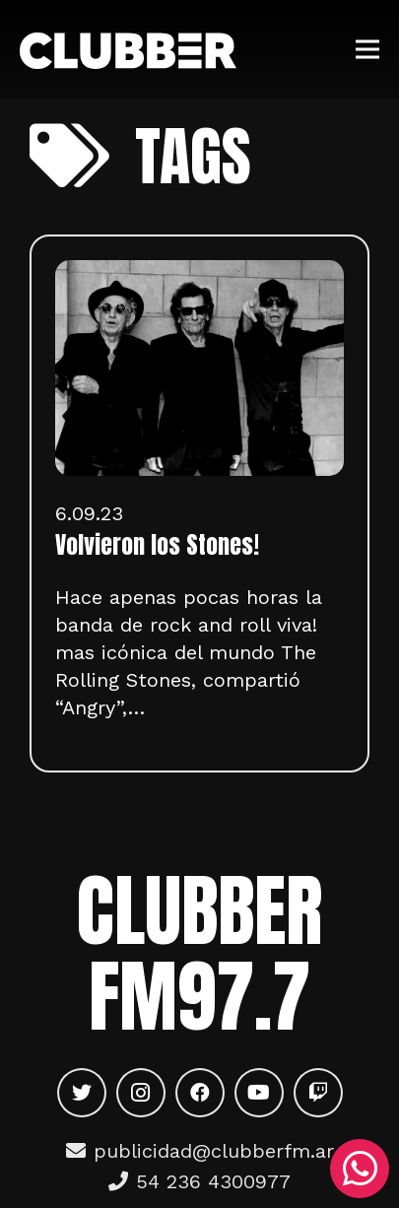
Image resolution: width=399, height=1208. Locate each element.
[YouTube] (259, 1092)
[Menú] (367, 49)
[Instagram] (141, 1092)
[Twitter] (81, 1092)
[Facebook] (200, 1092)
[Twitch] (318, 1092)
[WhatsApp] (359, 1168)
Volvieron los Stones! (157, 545)
